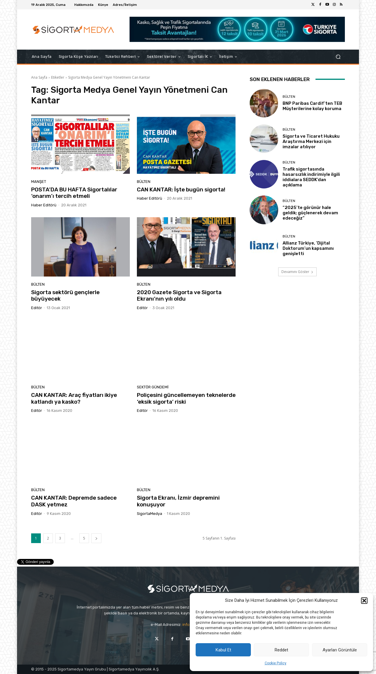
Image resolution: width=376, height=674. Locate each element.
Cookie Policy (275, 663)
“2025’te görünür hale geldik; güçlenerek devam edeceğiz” (310, 213)
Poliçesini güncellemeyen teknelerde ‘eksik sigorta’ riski (186, 398)
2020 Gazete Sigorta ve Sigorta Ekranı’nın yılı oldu (179, 295)
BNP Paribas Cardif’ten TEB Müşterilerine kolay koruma (312, 106)
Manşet (38, 181)
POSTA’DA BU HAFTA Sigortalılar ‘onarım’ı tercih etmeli (74, 193)
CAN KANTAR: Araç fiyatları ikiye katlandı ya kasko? (74, 398)
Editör (36, 308)
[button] (364, 601)
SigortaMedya (149, 513)
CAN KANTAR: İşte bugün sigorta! (181, 189)
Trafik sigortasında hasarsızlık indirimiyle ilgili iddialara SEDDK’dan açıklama (311, 177)
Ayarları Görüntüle (340, 650)
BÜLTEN (143, 181)
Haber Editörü (43, 205)
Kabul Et (223, 650)
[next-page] (96, 538)
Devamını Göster (297, 271)
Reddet (281, 650)
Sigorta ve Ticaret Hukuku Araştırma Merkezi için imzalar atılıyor (311, 141)
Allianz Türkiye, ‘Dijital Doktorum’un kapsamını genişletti (308, 248)
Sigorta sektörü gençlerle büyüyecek (65, 295)
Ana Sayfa (39, 77)
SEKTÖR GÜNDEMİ (153, 387)
